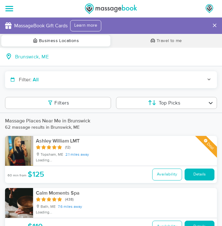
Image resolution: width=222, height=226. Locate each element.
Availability (167, 174)
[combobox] (116, 57)
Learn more (85, 25)
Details (199, 174)
